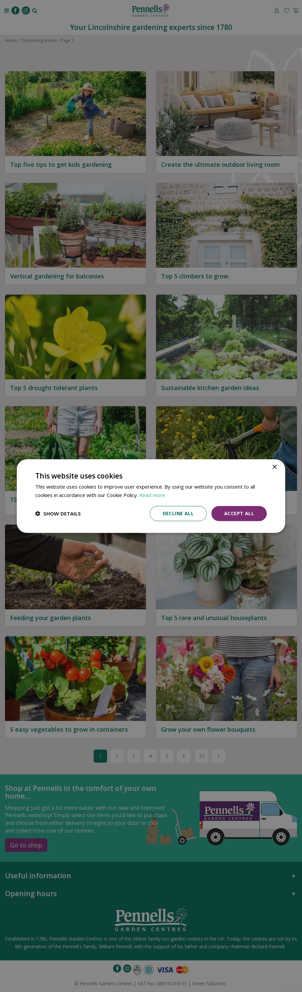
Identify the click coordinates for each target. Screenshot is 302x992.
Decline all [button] (178, 513)
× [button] (274, 467)
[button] (58, 513)
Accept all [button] (239, 513)
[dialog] (151, 496)
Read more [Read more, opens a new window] (152, 495)
